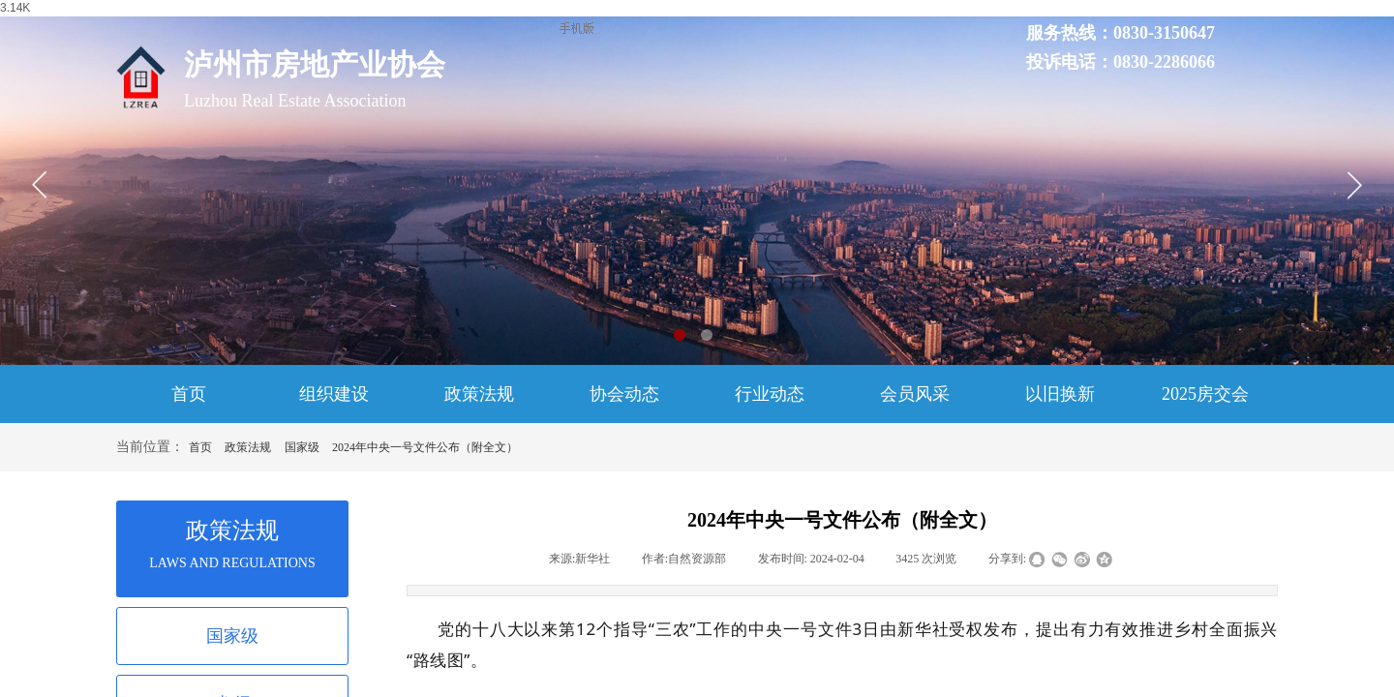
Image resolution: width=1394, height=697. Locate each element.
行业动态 (769, 394)
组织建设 (334, 394)
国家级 (302, 447)
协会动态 (624, 394)
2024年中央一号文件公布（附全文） (425, 447)
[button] (679, 335)
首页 (188, 394)
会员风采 (915, 394)
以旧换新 (1060, 394)
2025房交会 (1205, 394)
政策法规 (479, 394)
